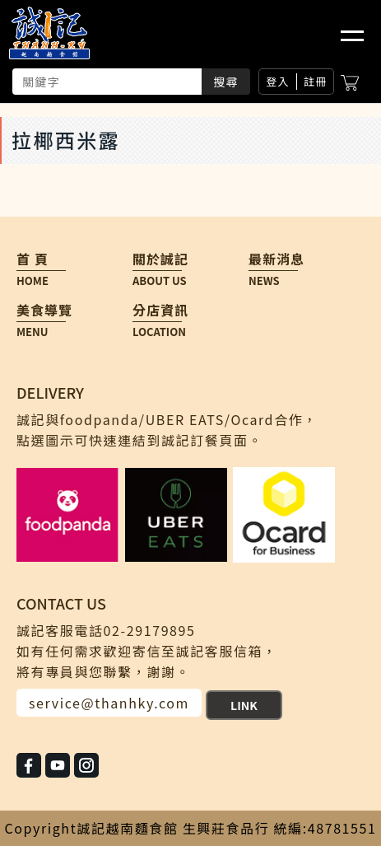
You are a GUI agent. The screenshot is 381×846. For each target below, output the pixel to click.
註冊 (316, 81)
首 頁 (32, 259)
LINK (244, 705)
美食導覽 (41, 310)
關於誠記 (157, 259)
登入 (278, 81)
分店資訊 (157, 310)
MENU (32, 332)
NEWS (264, 280)
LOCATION (159, 332)
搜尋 (226, 81)
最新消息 (273, 259)
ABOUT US (159, 280)
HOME (32, 280)
